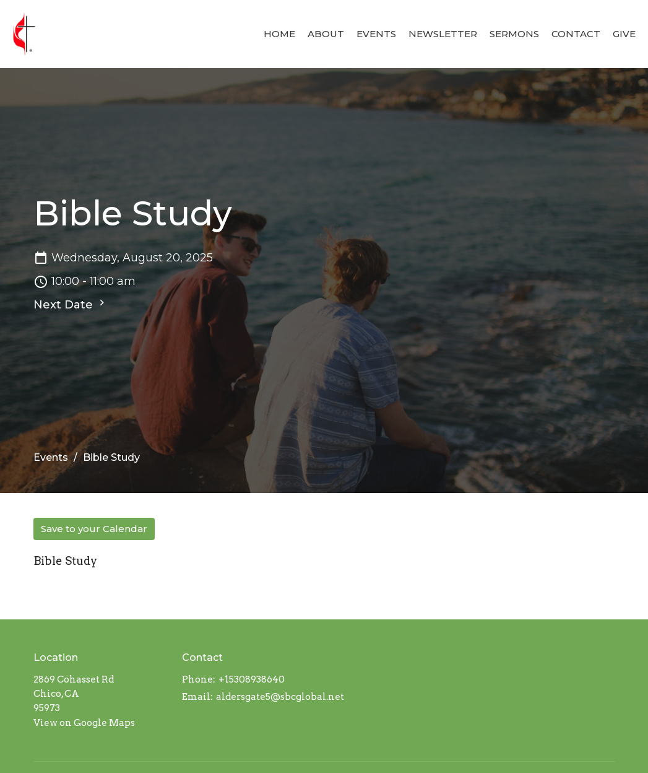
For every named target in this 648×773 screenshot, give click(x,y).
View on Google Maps (84, 722)
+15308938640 (251, 679)
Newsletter (442, 34)
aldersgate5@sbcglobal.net (280, 696)
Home (279, 34)
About (326, 34)
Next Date (70, 304)
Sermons (514, 34)
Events (376, 34)
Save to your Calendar (94, 529)
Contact (575, 34)
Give (624, 34)
